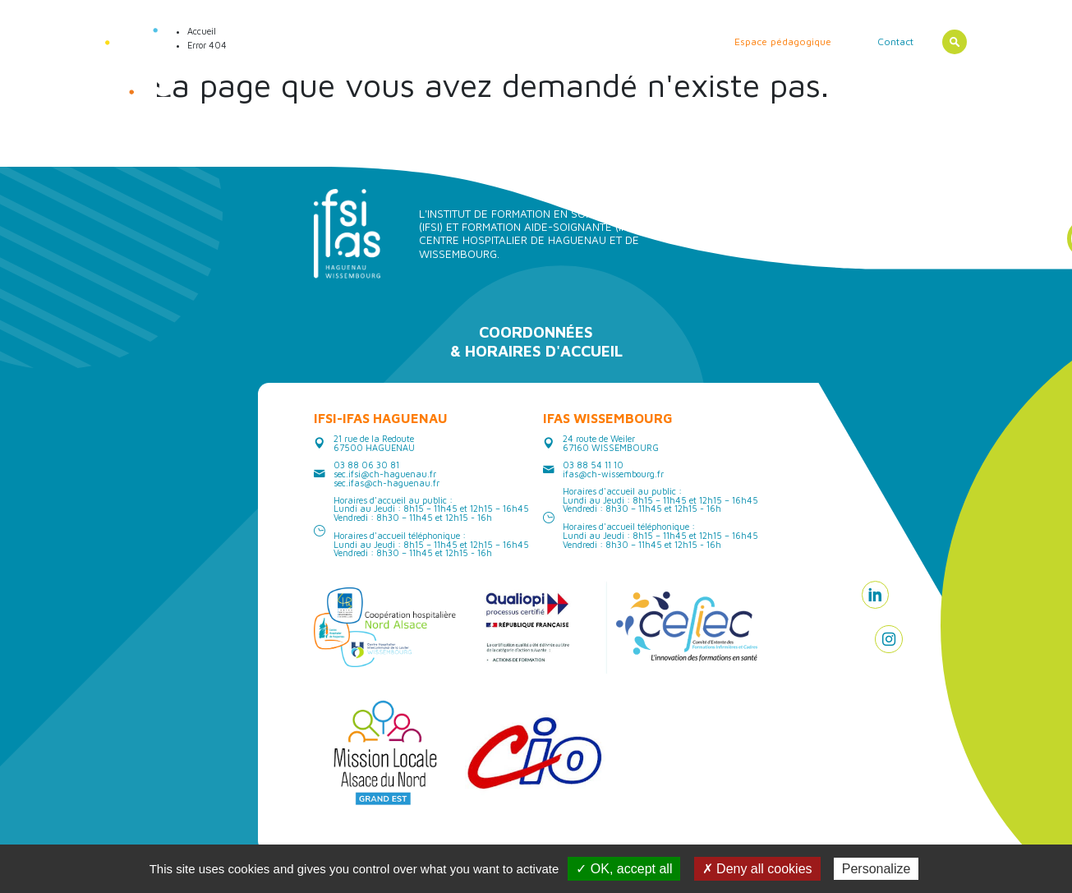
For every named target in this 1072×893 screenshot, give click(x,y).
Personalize (876, 869)
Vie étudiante (540, 41)
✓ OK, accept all (624, 869)
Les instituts (372, 41)
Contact (895, 41)
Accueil (244, 41)
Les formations (454, 41)
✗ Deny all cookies (757, 869)
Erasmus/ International (644, 41)
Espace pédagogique (782, 41)
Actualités (302, 41)
